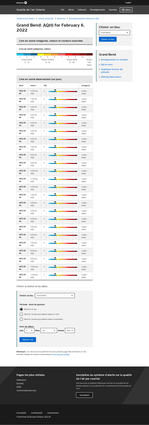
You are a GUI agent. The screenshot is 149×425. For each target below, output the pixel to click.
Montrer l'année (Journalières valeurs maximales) (43, 319)
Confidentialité (36, 413)
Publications (21, 380)
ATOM (19, 387)
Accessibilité (21, 413)
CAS (62, 9)
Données (113, 9)
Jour (21, 330)
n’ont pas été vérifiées (61, 354)
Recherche (61, 18)
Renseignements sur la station (114, 59)
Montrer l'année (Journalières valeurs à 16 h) (41, 314)
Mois (37, 330)
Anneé (61, 330)
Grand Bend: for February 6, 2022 (84, 18)
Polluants (82, 9)
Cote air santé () (45, 18)
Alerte (71, 9)
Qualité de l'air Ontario (31, 9)
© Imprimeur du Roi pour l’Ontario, (34, 416)
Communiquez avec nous (26, 390)
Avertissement (53, 413)
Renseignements (97, 9)
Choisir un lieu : (26, 295)
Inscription (84, 395)
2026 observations (111, 77)
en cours (107, 64)
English (128, 2)
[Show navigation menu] (126, 9)
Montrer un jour (30, 309)
